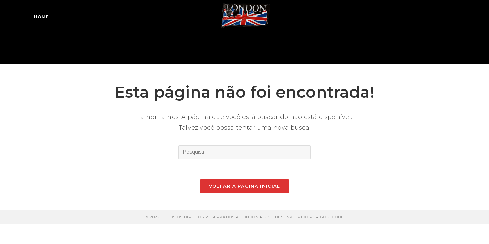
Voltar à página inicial (244, 186)
